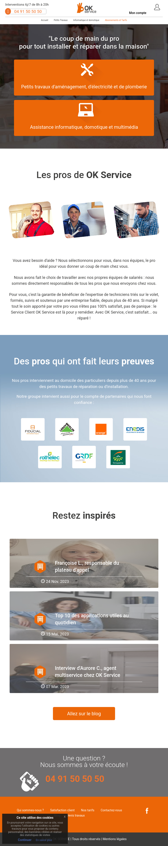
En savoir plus (44, 840)
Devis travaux (76, 815)
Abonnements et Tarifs (116, 20)
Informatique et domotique (86, 20)
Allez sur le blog (84, 713)
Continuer (25, 840)
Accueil (44, 20)
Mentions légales (114, 839)
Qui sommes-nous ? (30, 810)
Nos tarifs (87, 810)
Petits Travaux (61, 20)
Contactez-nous (111, 810)
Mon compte (137, 13)
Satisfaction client (62, 810)
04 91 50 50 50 (28, 11)
